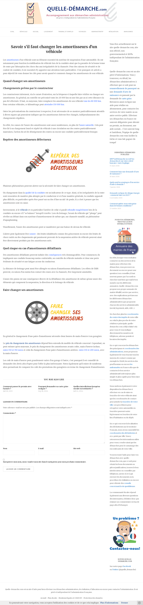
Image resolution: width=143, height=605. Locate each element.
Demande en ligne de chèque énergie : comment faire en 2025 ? (125, 194)
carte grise (127, 98)
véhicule (24, 210)
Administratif (97, 31)
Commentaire (9, 413)
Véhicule (23, 31)
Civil (12, 31)
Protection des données (93, 598)
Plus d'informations (109, 603)
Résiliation (113, 31)
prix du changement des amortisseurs (23, 343)
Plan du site (52, 598)
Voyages (82, 31)
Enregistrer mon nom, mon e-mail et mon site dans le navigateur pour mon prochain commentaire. (44, 462)
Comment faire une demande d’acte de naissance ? (124, 173)
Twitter (115, 569)
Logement (48, 31)
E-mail (41, 449)
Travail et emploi (65, 31)
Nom (5, 449)
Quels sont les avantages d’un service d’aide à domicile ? (124, 183)
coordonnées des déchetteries (122, 433)
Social (36, 31)
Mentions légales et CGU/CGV (70, 598)
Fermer (124, 603)
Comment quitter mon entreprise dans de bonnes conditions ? (123, 205)
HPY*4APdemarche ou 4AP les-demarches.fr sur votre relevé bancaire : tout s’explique (122, 161)
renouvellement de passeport (123, 88)
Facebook (127, 566)
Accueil (43, 598)
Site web (76, 449)
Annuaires (128, 31)
